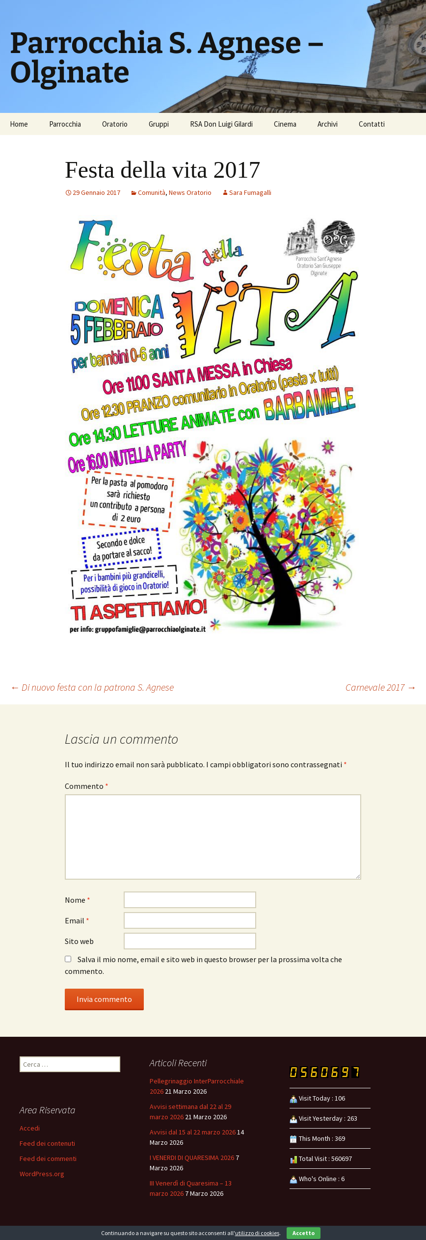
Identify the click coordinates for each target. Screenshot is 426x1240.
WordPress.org (42, 1173)
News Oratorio (190, 192)
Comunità (151, 192)
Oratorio (115, 124)
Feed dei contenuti (47, 1143)
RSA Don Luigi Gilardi (221, 124)
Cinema (285, 124)
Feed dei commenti (48, 1158)
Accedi (30, 1128)
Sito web (79, 941)
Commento (86, 786)
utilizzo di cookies (257, 1233)
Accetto (304, 1233)
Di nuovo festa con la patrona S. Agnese (92, 687)
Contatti (372, 124)
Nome (77, 900)
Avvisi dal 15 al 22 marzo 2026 (193, 1132)
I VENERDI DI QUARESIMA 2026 (192, 1157)
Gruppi (159, 124)
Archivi (328, 124)
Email (77, 920)
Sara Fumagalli (250, 192)
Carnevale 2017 (381, 687)
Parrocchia (65, 124)
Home (19, 124)
